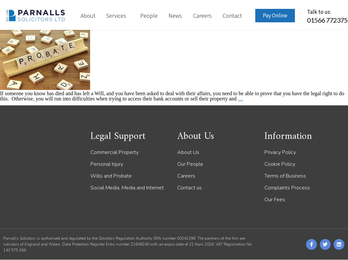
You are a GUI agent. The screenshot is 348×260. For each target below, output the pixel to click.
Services (117, 15)
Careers (202, 15)
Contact (232, 15)
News (175, 15)
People (149, 15)
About (88, 15)
